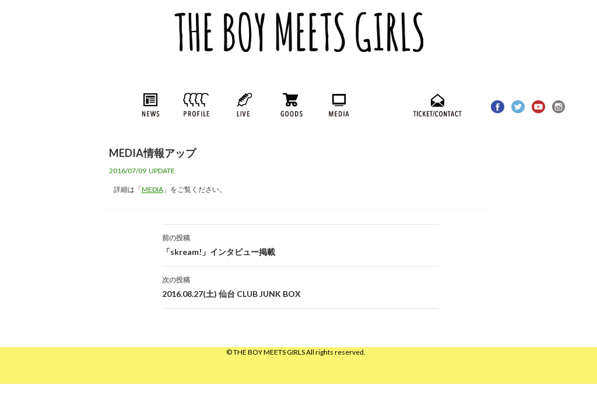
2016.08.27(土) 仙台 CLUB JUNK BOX (300, 286)
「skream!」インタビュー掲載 (300, 244)
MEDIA (152, 189)
